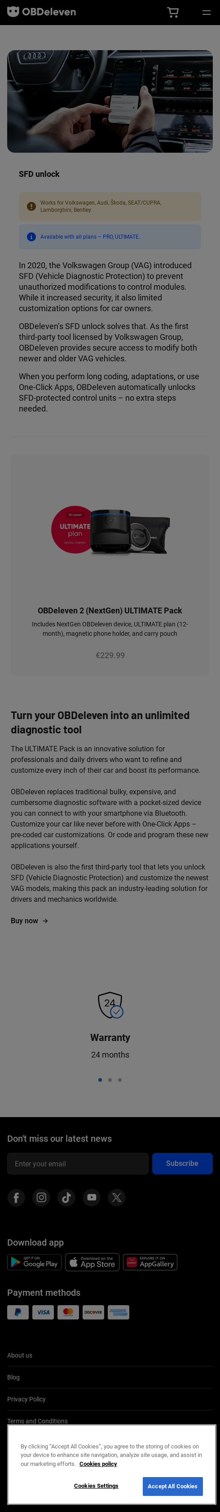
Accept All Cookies (173, 1486)
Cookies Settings (96, 1485)
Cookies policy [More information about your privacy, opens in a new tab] (98, 1464)
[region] (111, 1464)
